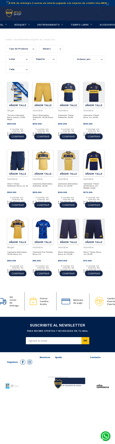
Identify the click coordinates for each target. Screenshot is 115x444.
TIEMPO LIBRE (80, 25)
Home (9, 40)
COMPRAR (18, 136)
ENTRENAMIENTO (48, 25)
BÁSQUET (20, 25)
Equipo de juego (41, 40)
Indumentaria (22, 40)
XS (53, 40)
